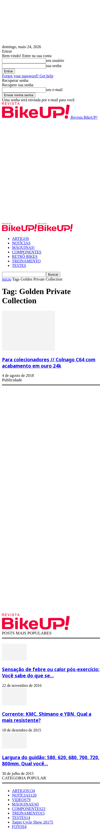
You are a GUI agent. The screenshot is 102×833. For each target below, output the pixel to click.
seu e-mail (54, 90)
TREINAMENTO (26, 261)
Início (6, 279)
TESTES (19, 265)
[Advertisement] (51, 171)
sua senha (53, 66)
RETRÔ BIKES (25, 256)
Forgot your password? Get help (27, 76)
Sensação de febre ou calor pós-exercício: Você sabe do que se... (51, 672)
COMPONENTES (26, 252)
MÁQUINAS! (23, 247)
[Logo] (20, 230)
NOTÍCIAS (21, 243)
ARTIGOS (20, 238)
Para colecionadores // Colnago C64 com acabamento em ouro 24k (48, 362)
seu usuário (55, 60)
